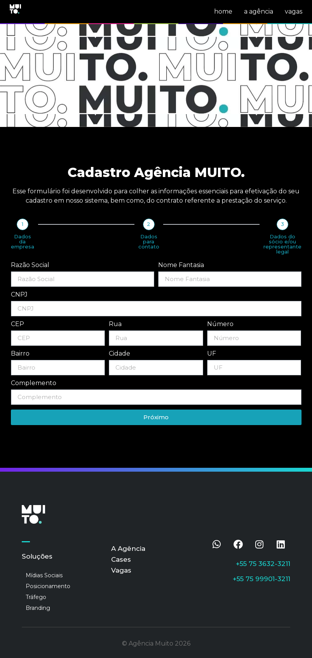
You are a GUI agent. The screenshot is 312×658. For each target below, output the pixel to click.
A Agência (128, 548)
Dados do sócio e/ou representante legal (282, 244)
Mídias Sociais (44, 575)
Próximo (156, 417)
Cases (121, 559)
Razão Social (30, 265)
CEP (17, 324)
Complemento (33, 383)
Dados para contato (148, 241)
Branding (38, 607)
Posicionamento (48, 586)
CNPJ (19, 295)
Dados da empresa (22, 241)
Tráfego (36, 597)
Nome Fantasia (181, 265)
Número (220, 324)
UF (211, 354)
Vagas (121, 570)
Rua (115, 324)
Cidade (119, 354)
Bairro (20, 354)
